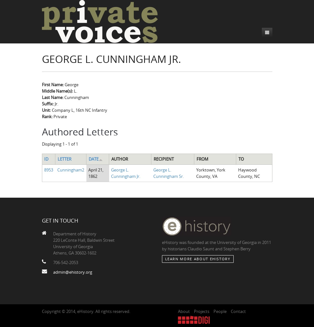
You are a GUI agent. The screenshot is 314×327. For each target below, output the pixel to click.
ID (46, 159)
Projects (201, 311)
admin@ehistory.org (72, 272)
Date (96, 159)
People (220, 311)
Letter (64, 159)
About (184, 311)
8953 (48, 170)
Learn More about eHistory (197, 258)
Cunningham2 (70, 170)
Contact (238, 311)
